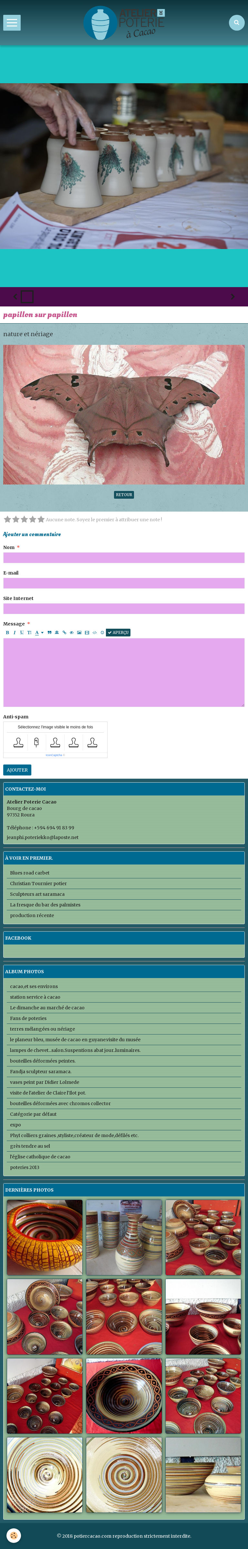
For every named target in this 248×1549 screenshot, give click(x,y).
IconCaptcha (54, 755)
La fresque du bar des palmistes (45, 905)
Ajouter (17, 770)
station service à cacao (35, 997)
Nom (9, 547)
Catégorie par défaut (33, 1114)
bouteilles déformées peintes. (43, 1061)
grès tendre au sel (30, 1146)
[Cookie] (13, 1535)
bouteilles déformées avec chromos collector (60, 1103)
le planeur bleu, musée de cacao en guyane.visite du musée (75, 1040)
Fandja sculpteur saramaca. (40, 1071)
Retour (124, 494)
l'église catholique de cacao (40, 1157)
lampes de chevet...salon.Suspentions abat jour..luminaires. (75, 1050)
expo (15, 1125)
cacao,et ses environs (34, 986)
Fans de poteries (28, 1018)
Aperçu (118, 632)
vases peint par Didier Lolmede (44, 1082)
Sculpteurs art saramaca (37, 894)
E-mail (10, 573)
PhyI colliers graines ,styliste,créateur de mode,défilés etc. (74, 1135)
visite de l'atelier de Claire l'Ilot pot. (48, 1093)
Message (14, 624)
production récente (32, 915)
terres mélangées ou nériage (42, 1029)
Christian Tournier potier (38, 883)
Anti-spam (15, 717)
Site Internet (18, 598)
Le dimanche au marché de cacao (47, 1008)
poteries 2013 (24, 1167)
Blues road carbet (29, 873)
